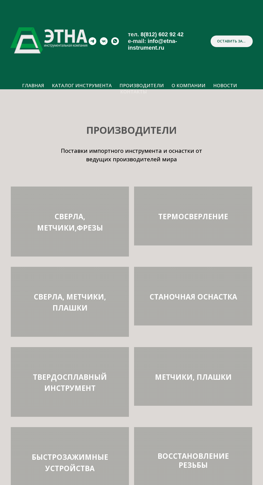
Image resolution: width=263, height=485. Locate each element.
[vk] (104, 41)
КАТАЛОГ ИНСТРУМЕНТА (82, 85)
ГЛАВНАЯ (33, 85)
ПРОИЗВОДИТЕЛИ (141, 85)
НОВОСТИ (225, 85)
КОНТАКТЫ (133, 92)
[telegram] (92, 41)
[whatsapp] (115, 41)
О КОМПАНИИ (188, 85)
